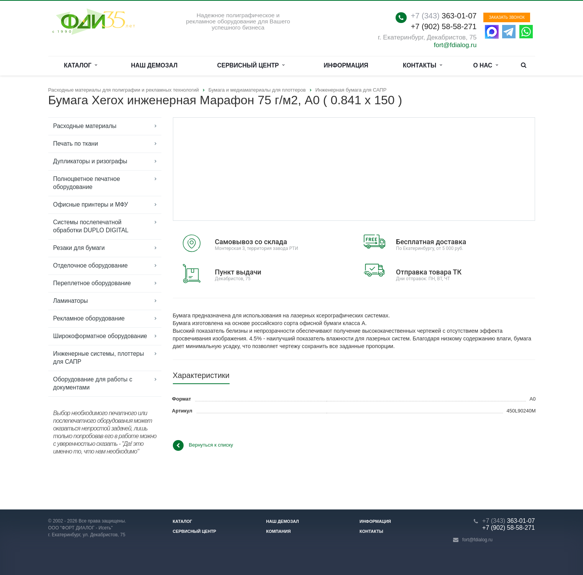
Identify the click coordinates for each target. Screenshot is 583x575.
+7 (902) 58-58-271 (444, 26)
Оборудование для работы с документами (92, 383)
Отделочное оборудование (90, 265)
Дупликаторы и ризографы (90, 161)
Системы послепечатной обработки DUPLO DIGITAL (91, 226)
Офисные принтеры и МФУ (90, 204)
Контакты (422, 65)
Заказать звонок (506, 17)
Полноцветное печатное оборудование (86, 183)
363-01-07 (444, 15)
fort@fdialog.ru (455, 45)
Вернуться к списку (203, 445)
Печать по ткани (75, 143)
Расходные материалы (85, 126)
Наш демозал (154, 65)
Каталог (80, 65)
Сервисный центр (251, 65)
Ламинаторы (70, 300)
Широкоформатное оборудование (100, 336)
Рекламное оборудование (89, 318)
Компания (278, 531)
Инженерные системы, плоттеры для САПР (98, 357)
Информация (346, 65)
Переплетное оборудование (92, 283)
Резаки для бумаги (79, 248)
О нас (485, 65)
